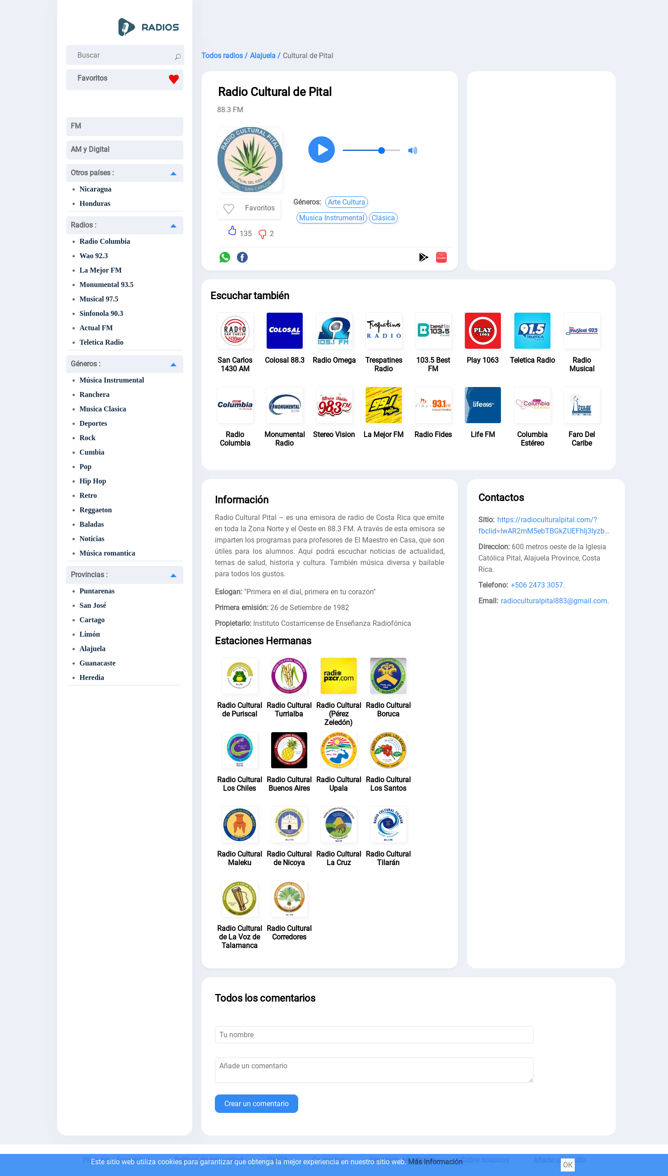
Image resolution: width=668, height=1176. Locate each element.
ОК (568, 1165)
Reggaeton (96, 510)
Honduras (95, 203)
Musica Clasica (103, 409)
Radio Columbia (105, 241)
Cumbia (92, 452)
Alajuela (93, 648)
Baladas (92, 524)
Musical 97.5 (99, 299)
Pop (86, 466)
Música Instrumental (112, 380)
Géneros (85, 364)
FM (76, 126)
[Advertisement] (408, 22)
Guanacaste (98, 663)
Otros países (92, 173)
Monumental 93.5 (107, 284)
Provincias (89, 574)
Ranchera (95, 394)
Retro (88, 495)
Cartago (92, 620)
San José (93, 605)
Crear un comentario (256, 1103)
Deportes (93, 423)
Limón (90, 634)
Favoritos (130, 79)
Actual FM (96, 328)
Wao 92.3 (94, 256)
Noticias (92, 538)
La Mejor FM (101, 270)
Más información (435, 1162)
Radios (83, 225)
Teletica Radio (102, 342)
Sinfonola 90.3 (101, 313)
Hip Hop (93, 481)
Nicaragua (96, 189)
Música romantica (108, 553)
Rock (88, 438)
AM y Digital (90, 149)
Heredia (92, 677)
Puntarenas (97, 591)
